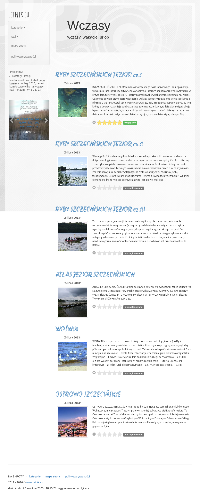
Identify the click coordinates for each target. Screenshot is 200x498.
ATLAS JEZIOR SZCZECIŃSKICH (95, 275)
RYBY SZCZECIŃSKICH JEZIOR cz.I (98, 75)
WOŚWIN (66, 330)
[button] (12, 120)
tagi (14, 36)
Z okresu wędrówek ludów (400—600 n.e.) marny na (29, 122)
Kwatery (17, 76)
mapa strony (18, 45)
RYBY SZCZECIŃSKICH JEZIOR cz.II (99, 144)
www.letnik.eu (34, 482)
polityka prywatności (23, 56)
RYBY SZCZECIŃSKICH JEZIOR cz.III (100, 210)
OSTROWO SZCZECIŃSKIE (88, 395)
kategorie (18, 27)
